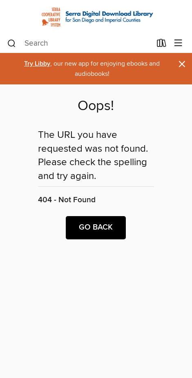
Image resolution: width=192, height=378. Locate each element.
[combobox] (79, 43)
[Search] (11, 43)
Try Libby (37, 64)
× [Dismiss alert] (182, 64)
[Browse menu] (178, 43)
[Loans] (161, 44)
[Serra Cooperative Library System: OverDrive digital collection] (96, 16)
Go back (96, 227)
